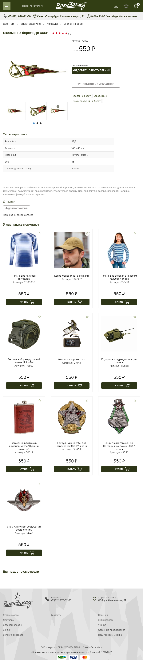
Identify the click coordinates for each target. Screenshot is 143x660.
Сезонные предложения (111, 629)
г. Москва (116, 634)
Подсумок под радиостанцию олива (119, 361)
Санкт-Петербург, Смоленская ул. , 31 (58, 16)
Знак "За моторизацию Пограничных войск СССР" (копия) (119, 446)
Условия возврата (13, 634)
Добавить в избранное (95, 84)
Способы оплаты (12, 624)
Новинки (103, 614)
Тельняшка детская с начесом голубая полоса (119, 277)
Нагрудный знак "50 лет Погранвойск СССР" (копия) (71, 444)
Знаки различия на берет (87, 100)
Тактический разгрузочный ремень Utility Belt (24, 361)
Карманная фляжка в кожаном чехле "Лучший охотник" (24, 446)
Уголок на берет (74, 23)
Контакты (56, 614)
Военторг (9, 23)
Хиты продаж (105, 619)
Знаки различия (31, 23)
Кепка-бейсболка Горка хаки (71, 275)
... (104, 100)
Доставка (8, 619)
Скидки (7, 629)
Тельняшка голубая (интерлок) (24, 277)
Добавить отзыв (17, 208)
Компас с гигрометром (71, 359)
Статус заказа (11, 614)
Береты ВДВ (100, 95)
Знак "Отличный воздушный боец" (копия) (24, 528)
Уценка (102, 624)
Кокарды (52, 23)
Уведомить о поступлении (91, 70)
